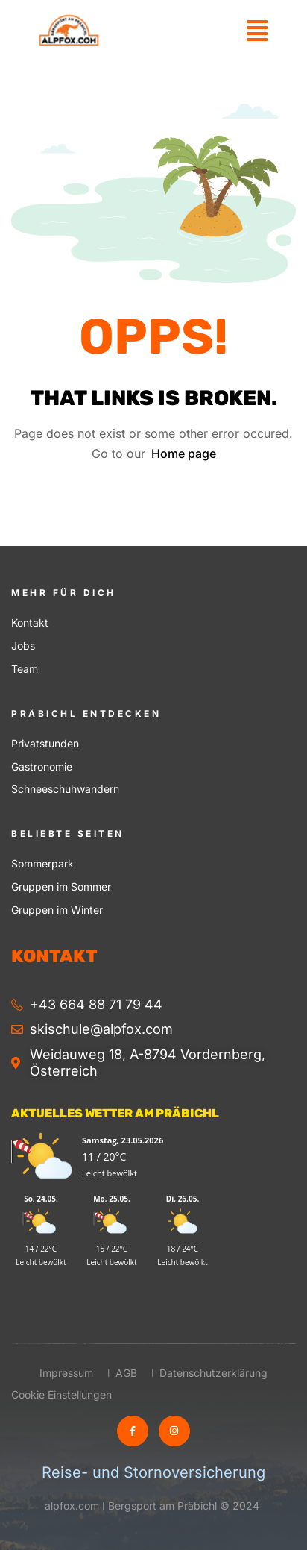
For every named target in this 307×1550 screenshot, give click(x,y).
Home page (183, 453)
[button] (256, 30)
